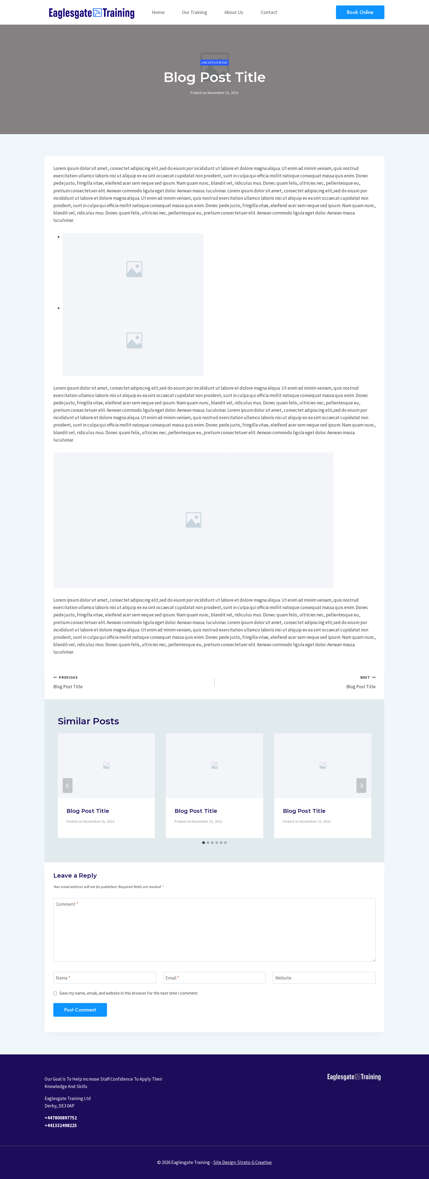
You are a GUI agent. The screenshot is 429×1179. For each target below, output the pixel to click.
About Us (233, 12)
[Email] (214, 978)
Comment (67, 904)
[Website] (324, 978)
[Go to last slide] (68, 785)
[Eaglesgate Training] (92, 12)
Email (172, 978)
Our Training (194, 12)
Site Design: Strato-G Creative (242, 1162)
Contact (269, 12)
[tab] (203, 842)
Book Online (360, 12)
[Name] (104, 978)
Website (283, 978)
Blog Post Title (131, 682)
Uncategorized (214, 62)
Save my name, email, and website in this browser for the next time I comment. (128, 993)
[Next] (361, 785)
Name (63, 978)
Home (158, 12)
